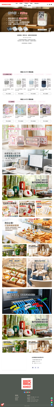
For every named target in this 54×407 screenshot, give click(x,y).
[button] (25, 148)
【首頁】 (16, 3)
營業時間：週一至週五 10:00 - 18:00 (33, 397)
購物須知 (16, 398)
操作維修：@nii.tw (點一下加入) (32, 401)
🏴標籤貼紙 (26, 3)
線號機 (31, 3)
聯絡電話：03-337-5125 (31, 398)
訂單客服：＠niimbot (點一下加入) (33, 399)
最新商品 (25, 5)
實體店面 (16, 399)
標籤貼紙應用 (36, 3)
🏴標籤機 (21, 3)
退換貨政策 (17, 397)
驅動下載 (29, 5)
